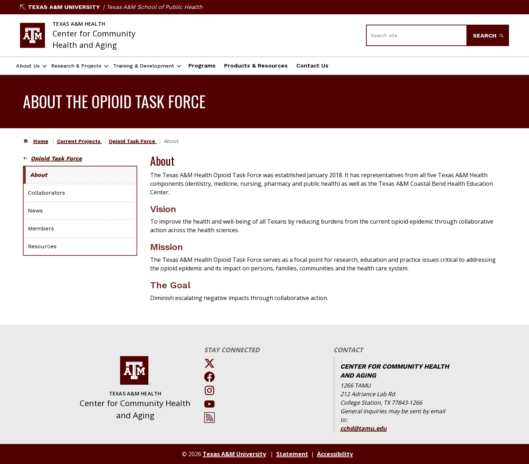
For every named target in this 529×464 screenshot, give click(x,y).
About (38, 174)
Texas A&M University (60, 7)
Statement (292, 454)
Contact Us (345, 65)
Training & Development (170, 66)
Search (488, 35)
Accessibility (335, 454)
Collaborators (46, 192)
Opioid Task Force (133, 141)
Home (40, 141)
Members (41, 228)
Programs (234, 65)
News (35, 210)
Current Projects (79, 141)
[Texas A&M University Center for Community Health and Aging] (77, 35)
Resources (42, 246)
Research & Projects (90, 66)
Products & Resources (289, 65)
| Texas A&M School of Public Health (153, 7)
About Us (32, 66)
